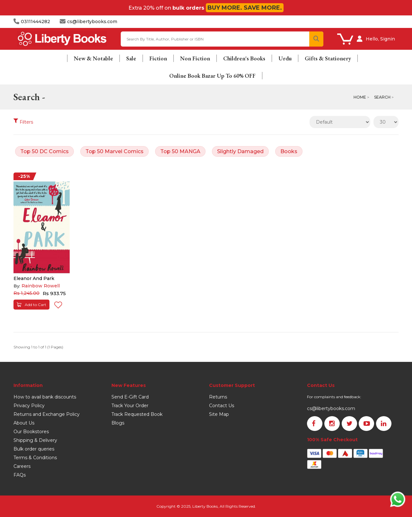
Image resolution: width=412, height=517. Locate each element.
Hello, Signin (380, 39)
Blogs (117, 423)
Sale (131, 58)
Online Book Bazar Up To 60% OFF (212, 75)
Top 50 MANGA (180, 151)
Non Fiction (195, 58)
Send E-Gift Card (130, 397)
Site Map (219, 414)
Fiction (158, 58)
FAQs (19, 475)
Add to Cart (31, 304)
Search (382, 97)
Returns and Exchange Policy (46, 414)
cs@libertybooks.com (331, 408)
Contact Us (221, 405)
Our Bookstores (31, 431)
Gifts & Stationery (328, 58)
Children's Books (244, 58)
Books (288, 151)
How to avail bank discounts (44, 397)
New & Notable (93, 58)
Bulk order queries (33, 449)
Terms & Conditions (35, 457)
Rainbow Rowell (41, 286)
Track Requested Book (136, 414)
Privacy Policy (29, 405)
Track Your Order (129, 405)
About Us (23, 423)
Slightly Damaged (240, 151)
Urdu (285, 58)
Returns (218, 397)
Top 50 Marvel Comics (114, 151)
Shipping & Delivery (35, 440)
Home (360, 97)
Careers (22, 466)
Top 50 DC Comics (44, 151)
